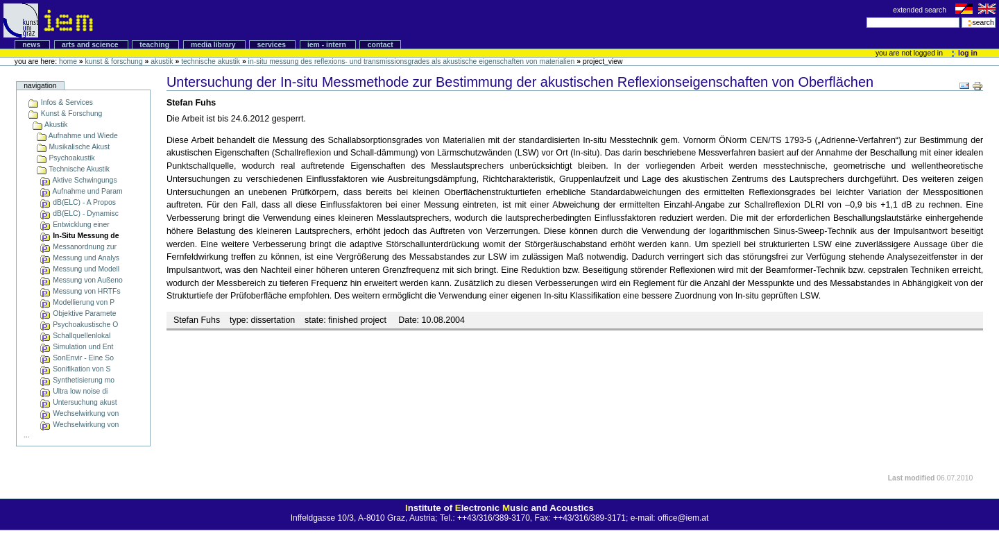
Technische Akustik (210, 61)
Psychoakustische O (79, 324)
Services (272, 45)
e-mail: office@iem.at (670, 518)
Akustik (162, 61)
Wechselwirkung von (79, 413)
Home (68, 61)
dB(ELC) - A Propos (78, 202)
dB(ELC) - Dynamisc (79, 213)
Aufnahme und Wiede (77, 136)
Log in (964, 53)
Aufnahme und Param (81, 191)
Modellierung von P (77, 302)
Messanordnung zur (78, 247)
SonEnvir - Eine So (77, 358)
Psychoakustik (65, 158)
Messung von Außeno (81, 280)
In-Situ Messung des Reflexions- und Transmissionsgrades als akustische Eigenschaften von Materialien (411, 61)
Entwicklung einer (74, 224)
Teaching (155, 45)
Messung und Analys (79, 258)
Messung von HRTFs (80, 291)
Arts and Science (91, 45)
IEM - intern (327, 45)
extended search (920, 10)
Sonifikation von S (75, 369)
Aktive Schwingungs (78, 180)
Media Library (214, 45)
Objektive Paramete (78, 313)
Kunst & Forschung (113, 61)
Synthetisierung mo (77, 380)
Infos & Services (60, 102)
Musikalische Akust (73, 147)
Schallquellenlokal (75, 335)
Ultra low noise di (74, 391)
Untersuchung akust (78, 402)
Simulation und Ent (76, 347)
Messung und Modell (79, 269)
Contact (380, 45)
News (32, 45)
